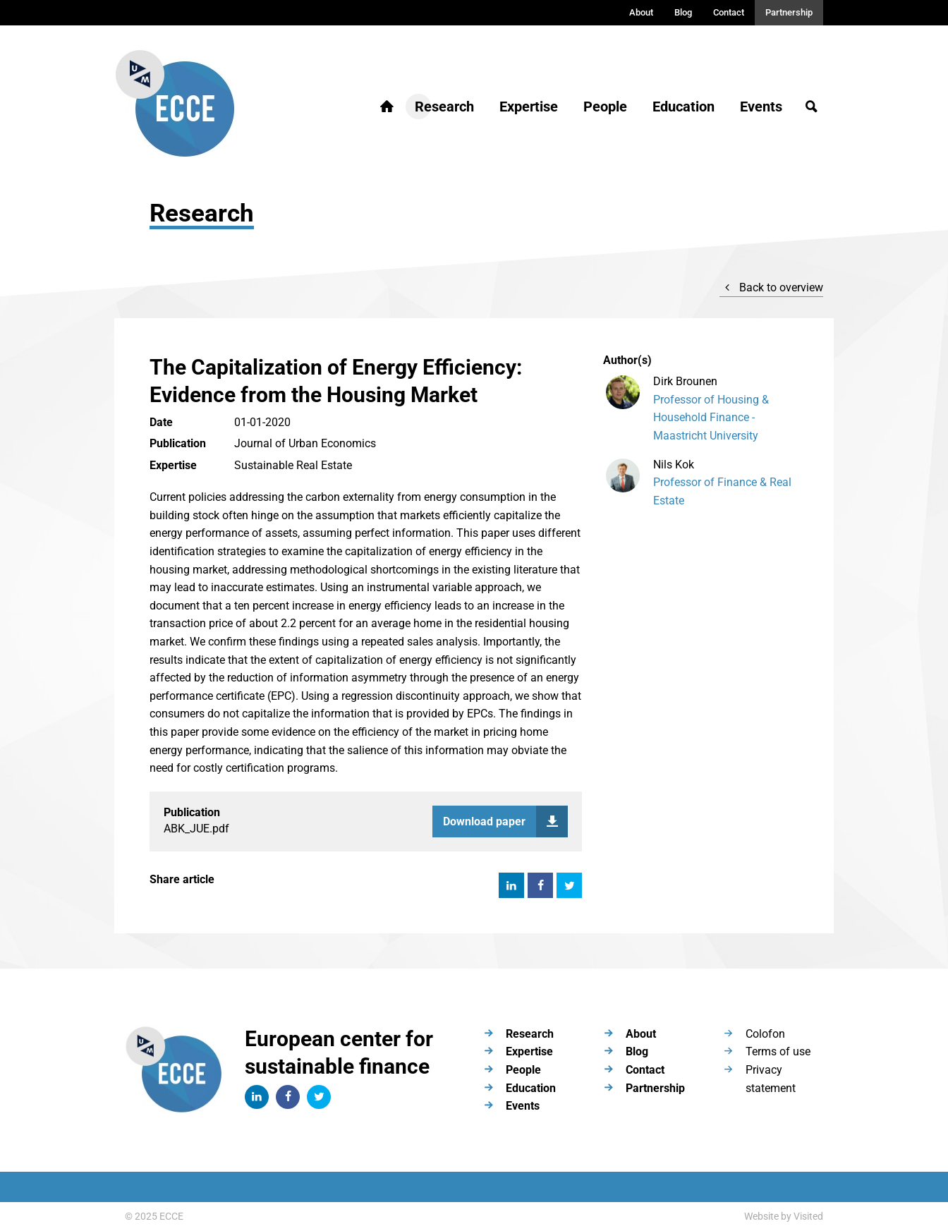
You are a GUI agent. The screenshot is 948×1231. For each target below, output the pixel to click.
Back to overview (771, 287)
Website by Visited (783, 1216)
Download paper (505, 821)
